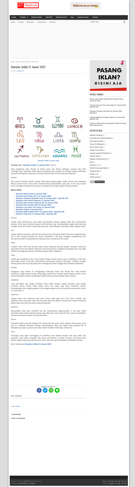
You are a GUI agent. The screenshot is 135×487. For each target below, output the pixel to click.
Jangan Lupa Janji (96, 150)
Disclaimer (30, 22)
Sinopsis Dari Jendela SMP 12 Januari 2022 (33, 205)
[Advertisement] (69, 41)
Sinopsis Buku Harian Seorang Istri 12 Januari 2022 (37, 203)
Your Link (111, 481)
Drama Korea (36, 17)
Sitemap (53, 22)
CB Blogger (32, 483)
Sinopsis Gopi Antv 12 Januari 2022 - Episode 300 (36, 214)
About (13, 22)
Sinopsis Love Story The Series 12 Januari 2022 (35, 207)
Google (118, 483)
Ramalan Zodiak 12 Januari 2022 (28, 67)
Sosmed (23, 17)
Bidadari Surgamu (96, 135)
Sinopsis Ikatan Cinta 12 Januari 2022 (31, 194)
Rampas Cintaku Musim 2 (99, 159)
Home (13, 17)
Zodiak (95, 17)
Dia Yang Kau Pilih (96, 141)
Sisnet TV (21, 71)
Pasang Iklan (42, 22)
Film (72, 17)
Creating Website (22, 483)
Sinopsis (49, 17)
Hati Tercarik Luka (96, 147)
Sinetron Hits (61, 17)
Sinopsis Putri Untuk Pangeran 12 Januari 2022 (35, 200)
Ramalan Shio (82, 17)
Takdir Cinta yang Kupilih (99, 168)
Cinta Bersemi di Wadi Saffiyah (100, 138)
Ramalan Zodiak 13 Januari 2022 (38, 344)
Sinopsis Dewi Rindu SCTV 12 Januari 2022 (33, 196)
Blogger (111, 483)
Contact (21, 22)
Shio (91, 162)
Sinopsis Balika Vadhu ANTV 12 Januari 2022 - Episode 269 (40, 212)
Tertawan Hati (94, 171)
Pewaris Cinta (95, 156)
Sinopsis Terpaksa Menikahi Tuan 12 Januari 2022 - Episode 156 (42, 198)
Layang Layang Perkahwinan (100, 153)
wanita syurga (95, 177)
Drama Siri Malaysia (97, 144)
